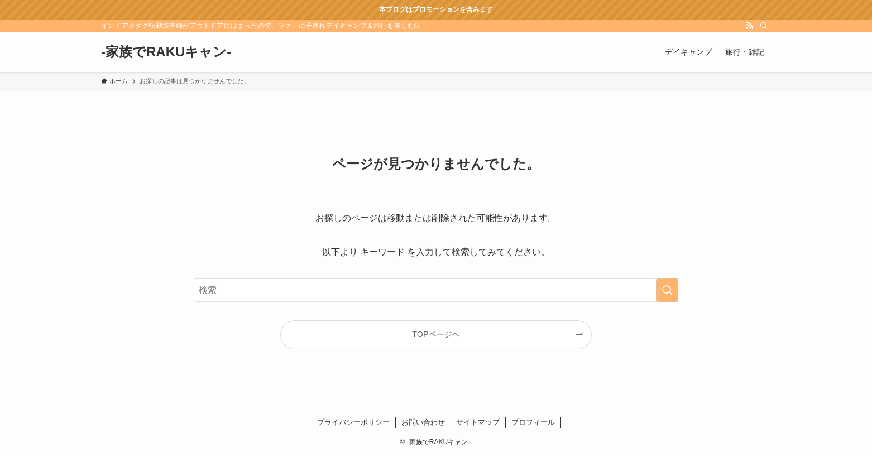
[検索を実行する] (667, 290)
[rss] (749, 26)
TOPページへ (435, 334)
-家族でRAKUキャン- (166, 52)
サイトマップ (478, 422)
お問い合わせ (423, 422)
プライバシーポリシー (353, 422)
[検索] (763, 26)
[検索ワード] (436, 290)
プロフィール (533, 422)
